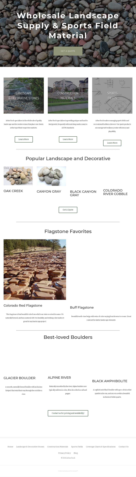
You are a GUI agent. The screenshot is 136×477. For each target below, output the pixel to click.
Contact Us (124, 446)
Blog (76, 452)
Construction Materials (57, 446)
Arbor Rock (71, 457)
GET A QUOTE (71, 51)
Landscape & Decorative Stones (30, 446)
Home (10, 446)
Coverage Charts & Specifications (101, 446)
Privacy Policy (64, 452)
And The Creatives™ (73, 470)
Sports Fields (77, 446)
